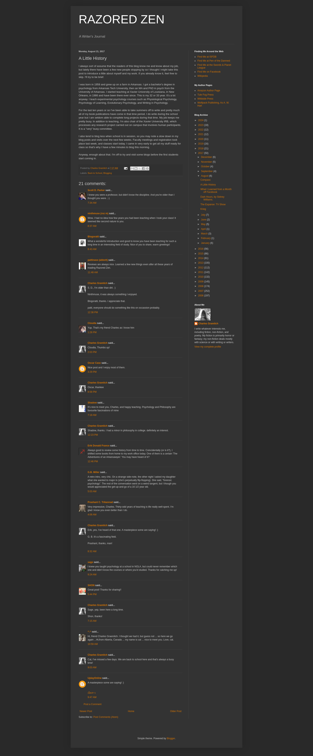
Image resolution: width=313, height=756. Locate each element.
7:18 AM (92, 415)
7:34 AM (92, 202)
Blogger (171, 738)
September (207, 171)
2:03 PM (92, 352)
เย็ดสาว (92, 692)
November (207, 161)
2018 (201, 148)
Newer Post (86, 711)
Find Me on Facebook (209, 71)
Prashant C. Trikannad (100, 502)
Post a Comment (92, 704)
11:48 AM (93, 272)
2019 (201, 143)
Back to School (95, 173)
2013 (201, 262)
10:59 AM (93, 644)
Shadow (92, 402)
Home (131, 711)
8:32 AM (92, 551)
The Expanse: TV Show (213, 204)
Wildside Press (205, 98)
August (205, 175)
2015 (201, 253)
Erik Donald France (98, 445)
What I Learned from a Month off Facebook (216, 190)
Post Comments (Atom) (105, 717)
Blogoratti (93, 236)
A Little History (208, 184)
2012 (201, 267)
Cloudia (92, 323)
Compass (205, 179)
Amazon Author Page (208, 90)
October (205, 166)
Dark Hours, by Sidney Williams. (212, 198)
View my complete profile (207, 346)
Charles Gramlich (97, 283)
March (204, 233)
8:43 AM (92, 249)
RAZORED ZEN (121, 19)
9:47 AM (92, 697)
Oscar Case (94, 363)
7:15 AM (92, 621)
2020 (201, 139)
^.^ (89, 631)
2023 (201, 125)
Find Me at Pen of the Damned (213, 60)
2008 (201, 286)
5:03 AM (92, 491)
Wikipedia (202, 76)
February (206, 238)
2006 (201, 295)
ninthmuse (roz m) (98, 213)
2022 (201, 129)
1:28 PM (92, 332)
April (203, 229)
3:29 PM (92, 372)
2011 (201, 272)
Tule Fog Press (205, 94)
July (203, 214)
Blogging (107, 173)
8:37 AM (92, 226)
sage (90, 562)
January (205, 243)
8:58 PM (92, 391)
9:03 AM (92, 667)
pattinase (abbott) (98, 260)
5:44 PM (92, 594)
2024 (201, 120)
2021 (201, 134)
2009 (201, 281)
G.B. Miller (93, 472)
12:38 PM (93, 312)
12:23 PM (93, 434)
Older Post (175, 711)
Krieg (203, 209)
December (207, 157)
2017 (201, 153)
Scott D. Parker (96, 190)
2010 (201, 276)
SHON (91, 585)
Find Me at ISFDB (206, 56)
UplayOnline (95, 678)
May (203, 224)
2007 (201, 291)
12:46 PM (93, 461)
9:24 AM (92, 574)
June (204, 219)
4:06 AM (92, 514)
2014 (201, 258)
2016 (201, 248)
